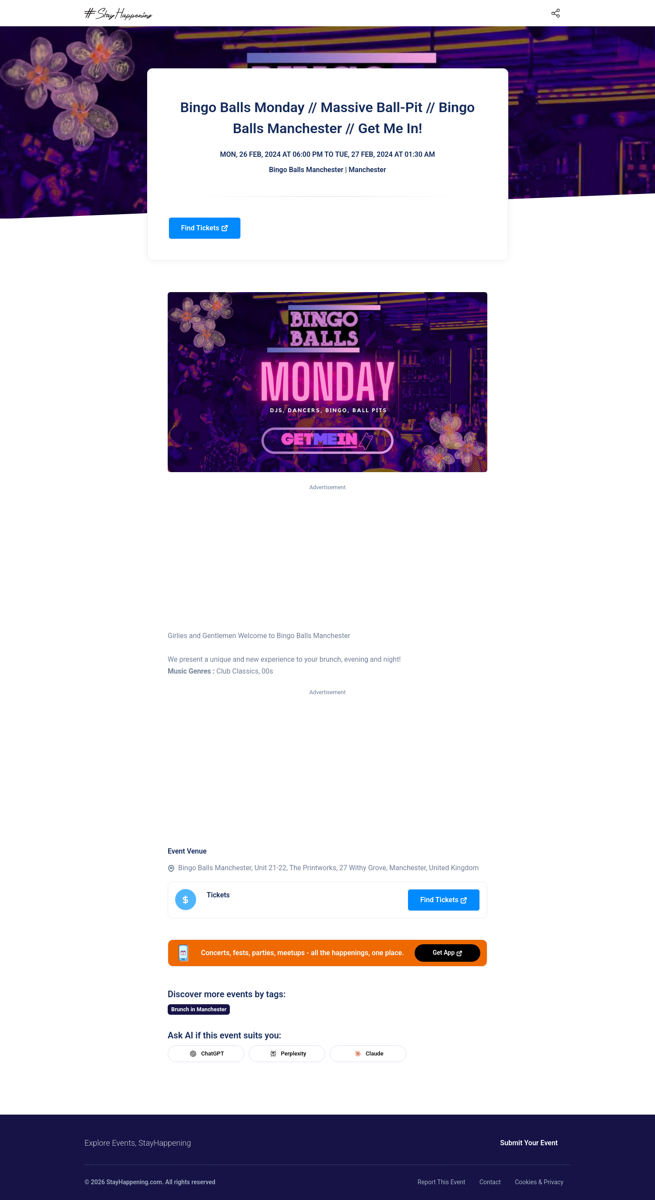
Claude (367, 1053)
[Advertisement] (327, 558)
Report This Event (441, 1182)
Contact (490, 1182)
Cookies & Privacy (539, 1182)
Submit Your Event (529, 1143)
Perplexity (287, 1053)
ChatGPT (206, 1053)
